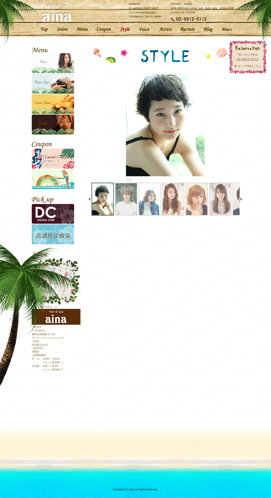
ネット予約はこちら (249, 66)
